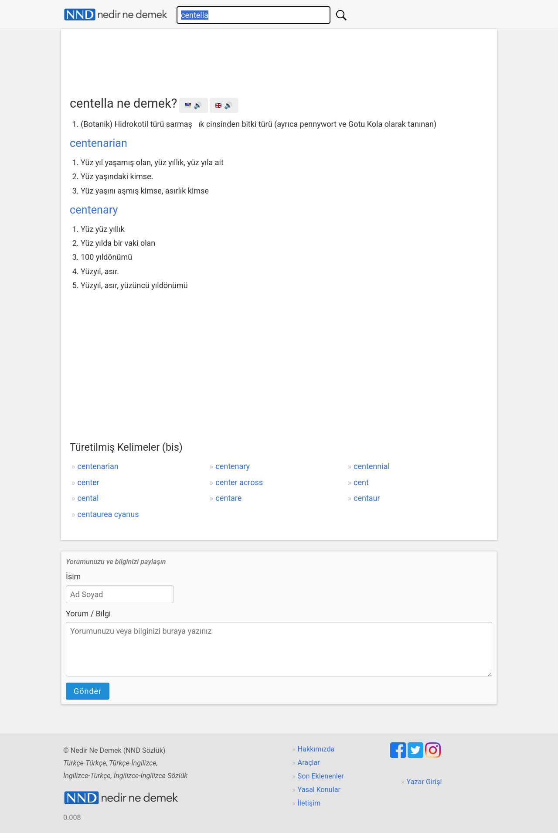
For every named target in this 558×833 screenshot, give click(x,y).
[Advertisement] (279, 60)
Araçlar (309, 762)
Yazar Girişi (424, 782)
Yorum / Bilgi (88, 613)
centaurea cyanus (108, 514)
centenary (94, 210)
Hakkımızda (316, 749)
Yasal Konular (319, 789)
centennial (372, 466)
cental (88, 498)
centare (228, 498)
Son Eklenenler (321, 776)
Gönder (88, 691)
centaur (367, 498)
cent (361, 482)
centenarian (98, 143)
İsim (73, 576)
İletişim (309, 803)
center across (239, 482)
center (88, 482)
